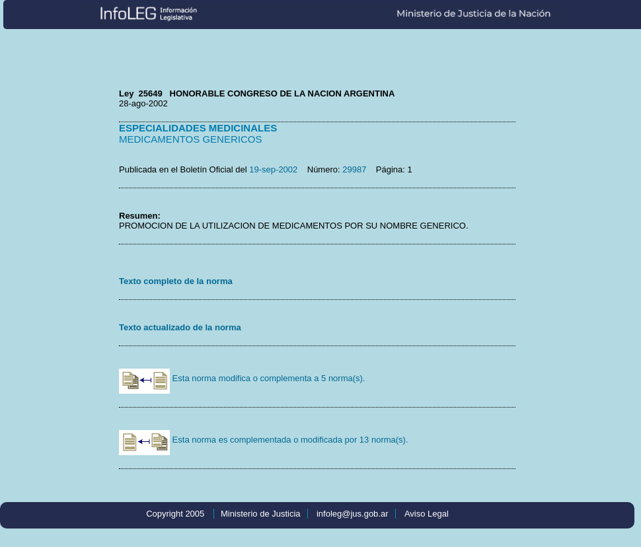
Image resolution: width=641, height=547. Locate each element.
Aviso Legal (426, 514)
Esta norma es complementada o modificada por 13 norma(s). (263, 440)
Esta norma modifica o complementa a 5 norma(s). (242, 378)
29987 (354, 169)
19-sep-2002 (273, 169)
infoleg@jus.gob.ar (353, 514)
